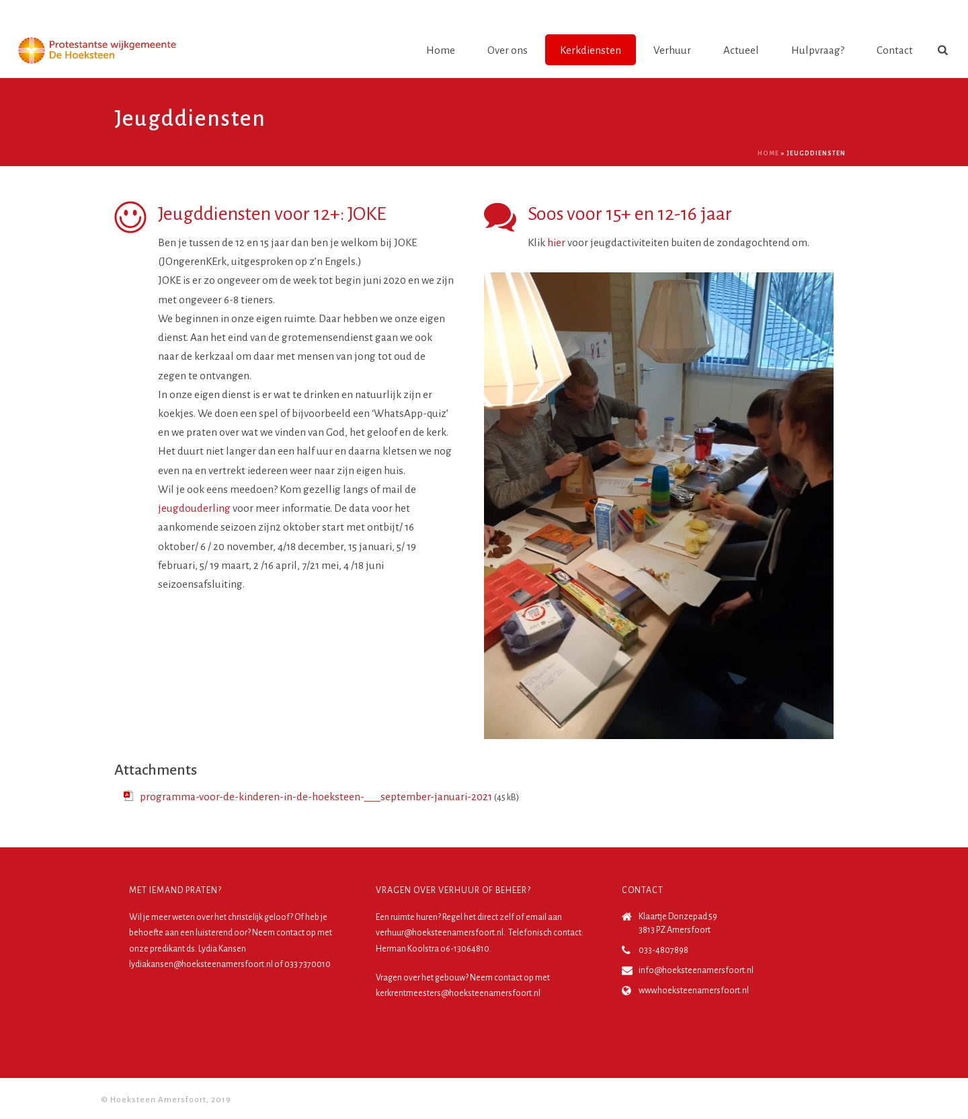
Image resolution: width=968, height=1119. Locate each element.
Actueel (741, 50)
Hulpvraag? (817, 50)
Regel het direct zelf (478, 917)
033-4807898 (663, 950)
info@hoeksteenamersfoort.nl (696, 970)
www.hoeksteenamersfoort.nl (694, 990)
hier (556, 242)
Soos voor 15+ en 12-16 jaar (630, 214)
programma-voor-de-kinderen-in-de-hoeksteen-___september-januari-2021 (316, 796)
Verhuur (672, 50)
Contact (895, 50)
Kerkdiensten (590, 50)
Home (440, 50)
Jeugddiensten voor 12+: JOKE (272, 214)
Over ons (507, 50)
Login (925, 13)
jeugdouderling (194, 508)
